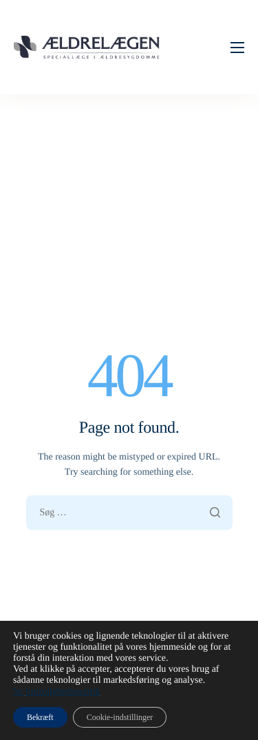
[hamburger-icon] (237, 47)
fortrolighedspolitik (62, 691)
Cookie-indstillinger (120, 717)
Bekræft (40, 717)
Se (19, 691)
